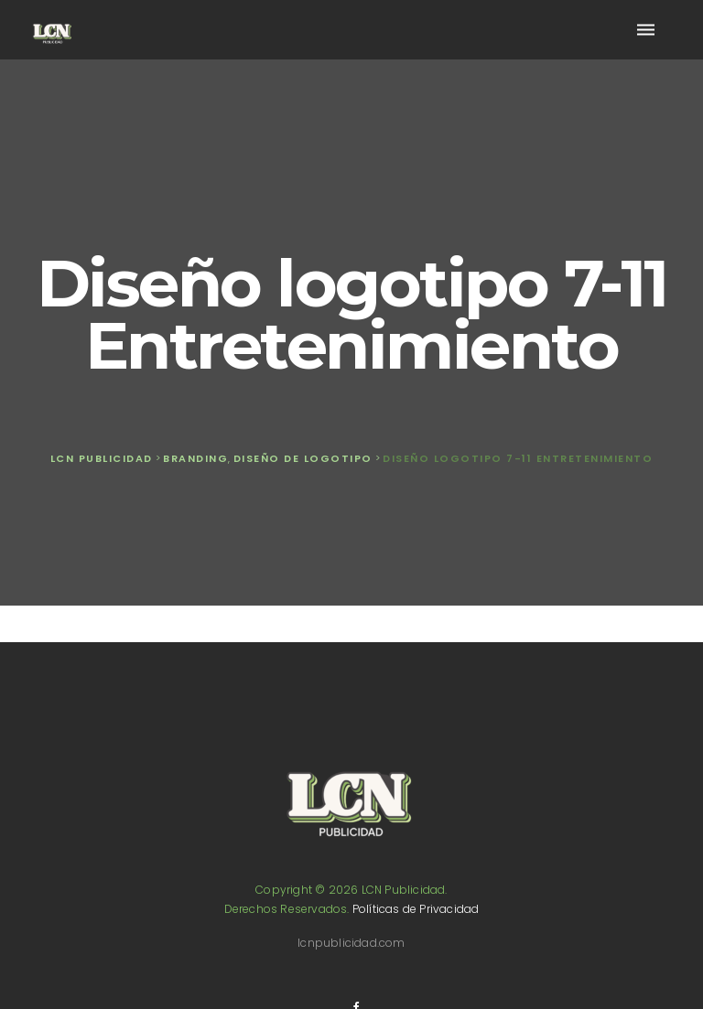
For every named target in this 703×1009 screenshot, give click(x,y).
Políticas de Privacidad (416, 909)
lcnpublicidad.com (351, 942)
